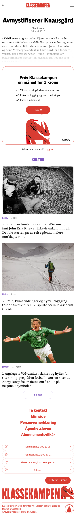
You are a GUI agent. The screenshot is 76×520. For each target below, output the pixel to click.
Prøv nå (38, 109)
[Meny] (72, 5)
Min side (38, 416)
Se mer (38, 394)
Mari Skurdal (29, 511)
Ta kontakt (38, 410)
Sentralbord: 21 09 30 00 (38, 447)
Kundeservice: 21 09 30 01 (38, 454)
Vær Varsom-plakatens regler (45, 505)
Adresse (38, 470)
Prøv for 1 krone (58, 479)
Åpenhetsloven (38, 428)
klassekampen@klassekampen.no (38, 462)
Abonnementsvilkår (38, 434)
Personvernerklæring (38, 422)
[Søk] (3, 5)
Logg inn (49, 149)
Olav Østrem (38, 28)
